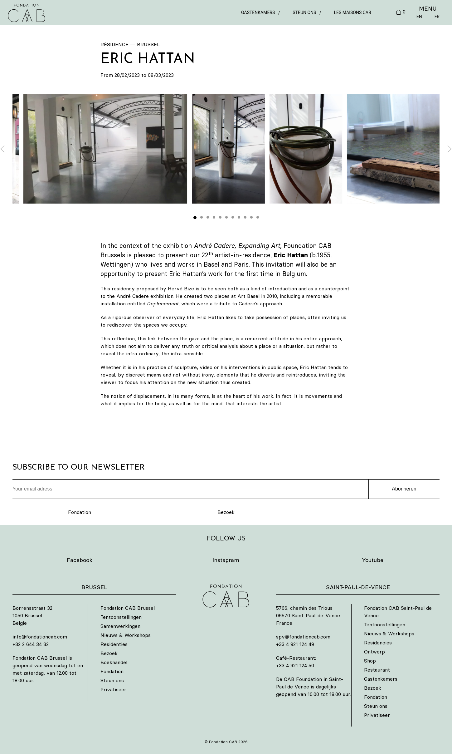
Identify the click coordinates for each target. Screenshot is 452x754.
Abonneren (404, 488)
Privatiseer (113, 689)
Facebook (79, 560)
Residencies (378, 642)
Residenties (114, 644)
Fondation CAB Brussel (127, 608)
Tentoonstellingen (121, 617)
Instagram (225, 560)
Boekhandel (113, 662)
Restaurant (377, 670)
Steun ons (304, 12)
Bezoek (226, 512)
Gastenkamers (258, 12)
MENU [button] (428, 8)
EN (419, 16)
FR (437, 16)
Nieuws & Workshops (125, 635)
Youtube (372, 560)
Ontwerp (374, 651)
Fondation (79, 512)
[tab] (195, 217)
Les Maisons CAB (352, 12)
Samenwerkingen (120, 626)
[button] (228, 149)
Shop (370, 661)
